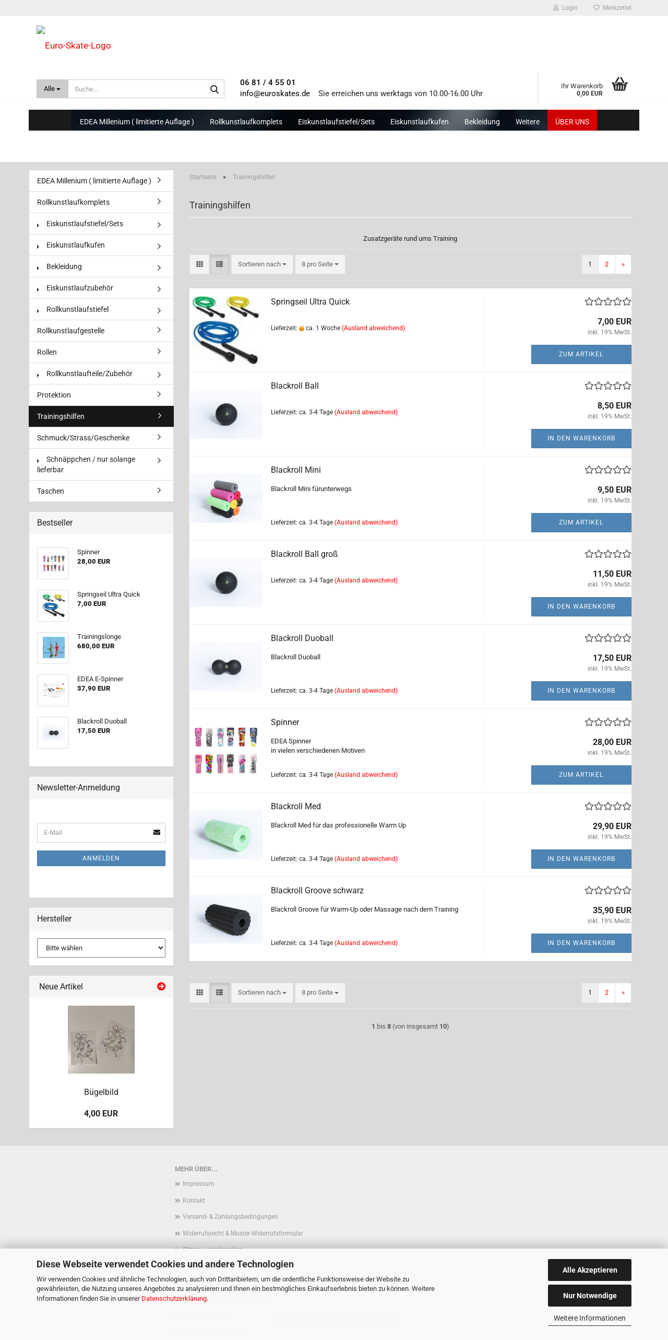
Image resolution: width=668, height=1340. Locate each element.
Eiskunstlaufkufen (419, 122)
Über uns (572, 122)
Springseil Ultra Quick (310, 302)
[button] (199, 264)
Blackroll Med (296, 806)
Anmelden (101, 858)
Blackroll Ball (295, 386)
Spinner (285, 722)
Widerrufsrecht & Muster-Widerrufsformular (243, 1233)
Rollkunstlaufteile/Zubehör (85, 373)
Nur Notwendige (590, 1295)
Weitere (528, 122)
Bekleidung (482, 122)
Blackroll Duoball (302, 638)
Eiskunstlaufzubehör (75, 288)
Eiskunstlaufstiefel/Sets (336, 122)
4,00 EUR (101, 1113)
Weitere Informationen (590, 1318)
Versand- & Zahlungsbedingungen (230, 1216)
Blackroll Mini (296, 470)
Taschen (50, 491)
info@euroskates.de (275, 93)
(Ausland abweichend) (373, 328)
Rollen (47, 352)
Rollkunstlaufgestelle (70, 331)
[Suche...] (52, 88)
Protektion (54, 395)
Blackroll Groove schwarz (317, 890)
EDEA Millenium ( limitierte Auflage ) (137, 122)
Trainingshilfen (61, 416)
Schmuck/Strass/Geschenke (83, 438)
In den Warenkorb (581, 438)
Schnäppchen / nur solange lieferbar (86, 464)
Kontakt (194, 1200)
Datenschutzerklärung (174, 1298)
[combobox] (262, 264)
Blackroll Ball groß (304, 554)
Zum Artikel (581, 354)
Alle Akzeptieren (590, 1270)
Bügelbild (101, 1092)
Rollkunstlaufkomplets (246, 122)
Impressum (198, 1183)
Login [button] (565, 7)
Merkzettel (612, 7)
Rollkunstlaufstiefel (73, 309)
